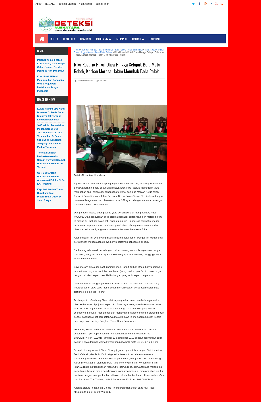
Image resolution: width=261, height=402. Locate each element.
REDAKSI (50, 3)
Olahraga (69, 39)
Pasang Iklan (102, 3)
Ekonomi (155, 39)
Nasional (85, 39)
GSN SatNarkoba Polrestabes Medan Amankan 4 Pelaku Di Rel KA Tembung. (51, 178)
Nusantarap (85, 3)
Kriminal (121, 39)
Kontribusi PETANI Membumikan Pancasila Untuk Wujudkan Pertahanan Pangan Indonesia (50, 83)
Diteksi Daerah (67, 3)
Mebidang (103, 39)
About (39, 3)
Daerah (138, 39)
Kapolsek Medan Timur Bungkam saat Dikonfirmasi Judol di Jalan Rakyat (50, 195)
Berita (54, 39)
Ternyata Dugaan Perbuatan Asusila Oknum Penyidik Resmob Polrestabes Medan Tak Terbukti (51, 160)
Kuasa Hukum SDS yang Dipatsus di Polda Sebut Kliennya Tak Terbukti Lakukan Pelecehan (51, 114)
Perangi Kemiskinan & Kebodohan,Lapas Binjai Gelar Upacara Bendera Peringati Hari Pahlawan (51, 65)
